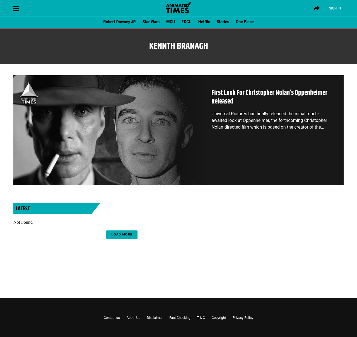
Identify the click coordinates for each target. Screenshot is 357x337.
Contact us (112, 318)
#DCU (187, 22)
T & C (201, 318)
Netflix (204, 22)
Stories (223, 22)
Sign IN (335, 8)
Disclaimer (155, 318)
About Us (133, 318)
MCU (170, 22)
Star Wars (151, 22)
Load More (121, 234)
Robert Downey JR (119, 22)
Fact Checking (179, 318)
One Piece (245, 22)
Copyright (219, 318)
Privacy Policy (243, 318)
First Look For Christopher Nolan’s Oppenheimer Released (269, 97)
